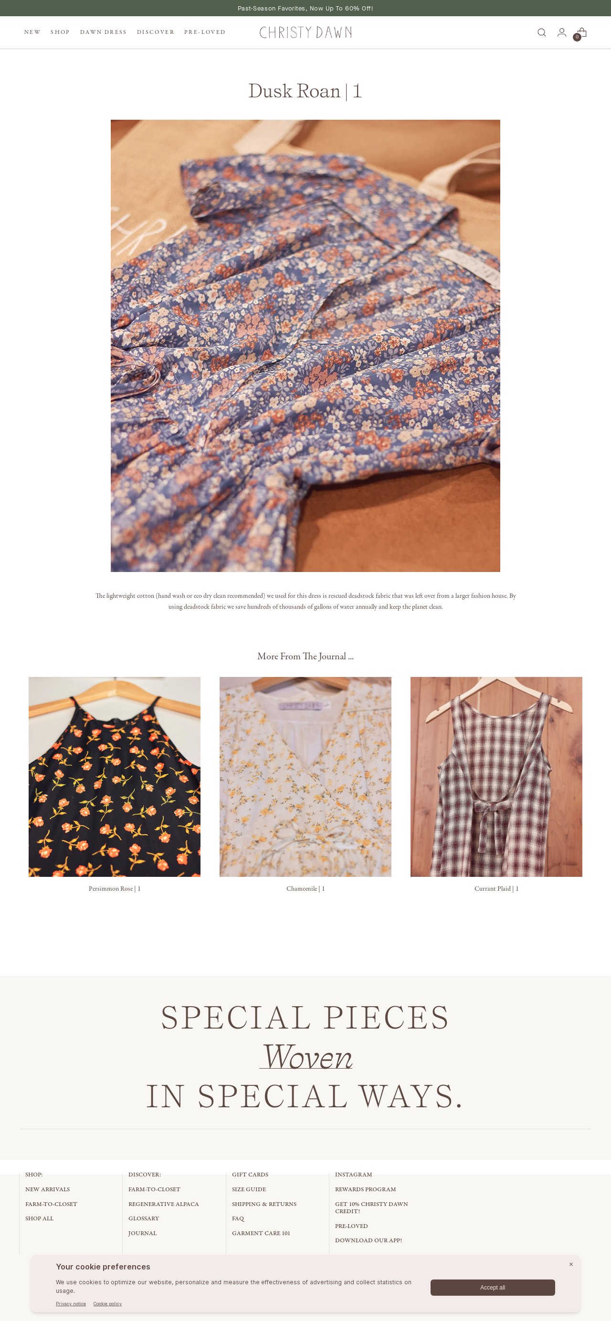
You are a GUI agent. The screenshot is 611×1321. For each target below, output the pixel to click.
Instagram (353, 1175)
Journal (142, 1233)
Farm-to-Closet (51, 1204)
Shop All (39, 1219)
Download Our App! (368, 1241)
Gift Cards (250, 1175)
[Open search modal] (541, 32)
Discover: (144, 1175)
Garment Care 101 (261, 1233)
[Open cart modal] (581, 32)
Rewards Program (365, 1190)
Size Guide (249, 1190)
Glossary (143, 1219)
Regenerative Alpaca (163, 1204)
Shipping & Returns (264, 1204)
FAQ (238, 1219)
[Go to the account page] (561, 32)
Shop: (34, 1175)
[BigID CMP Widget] (305, 1286)
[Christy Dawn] (305, 32)
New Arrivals (47, 1190)
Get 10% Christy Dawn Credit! (371, 1208)
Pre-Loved (351, 1226)
